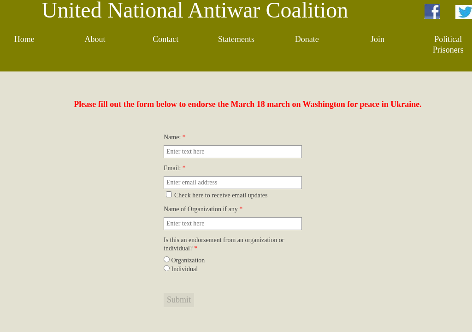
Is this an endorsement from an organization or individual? (224, 244)
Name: (175, 137)
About (94, 39)
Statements (236, 39)
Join (377, 39)
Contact (165, 39)
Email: (175, 168)
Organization (184, 260)
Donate (307, 39)
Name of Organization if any (203, 209)
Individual (181, 269)
